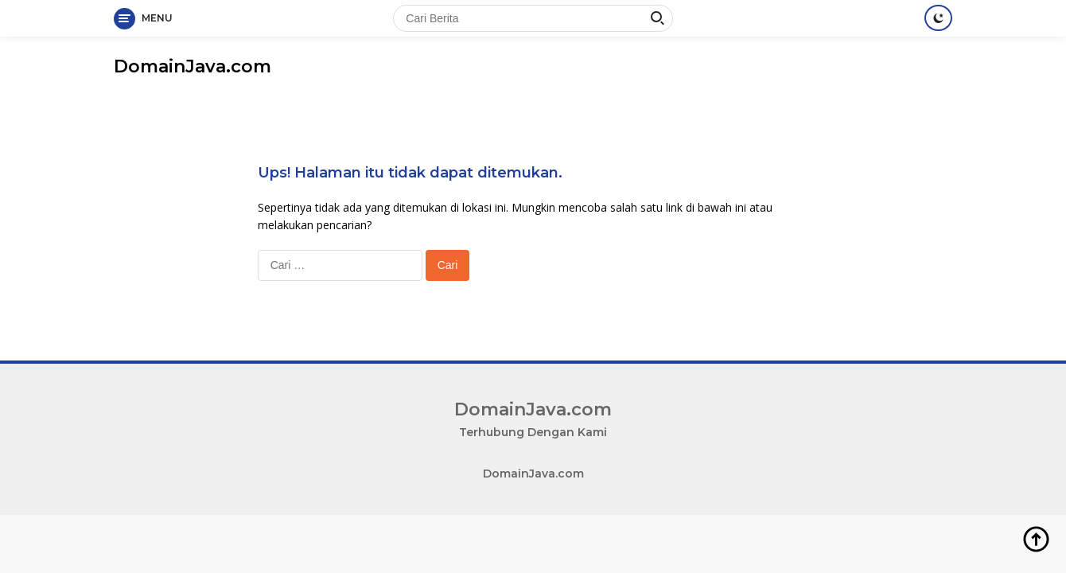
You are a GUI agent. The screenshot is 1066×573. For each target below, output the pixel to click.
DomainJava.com (192, 66)
